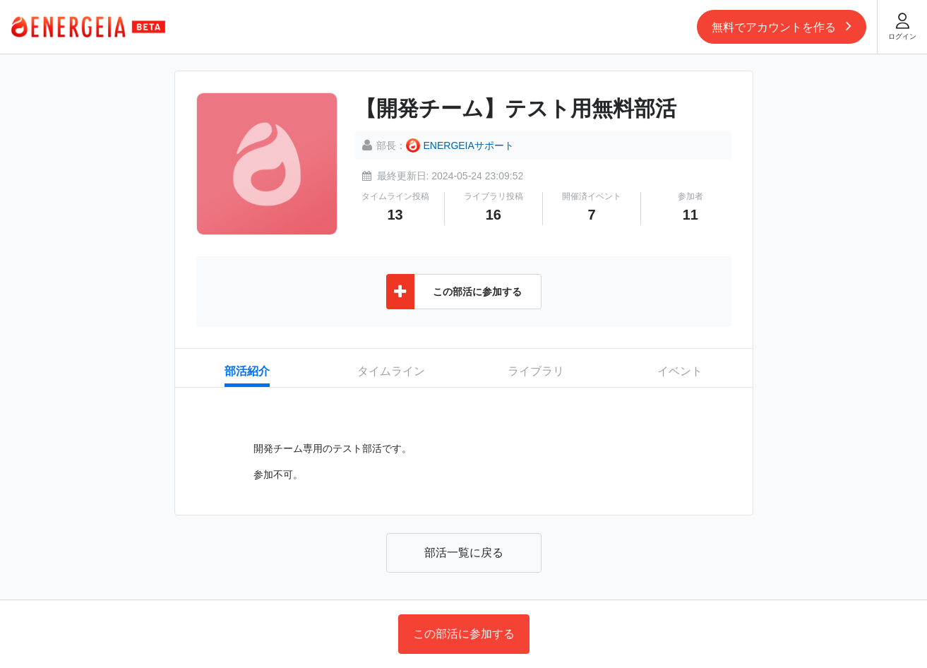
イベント (679, 371)
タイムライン (391, 371)
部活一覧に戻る (463, 553)
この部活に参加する (464, 634)
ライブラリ (536, 371)
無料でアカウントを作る (781, 25)
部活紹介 (247, 371)
